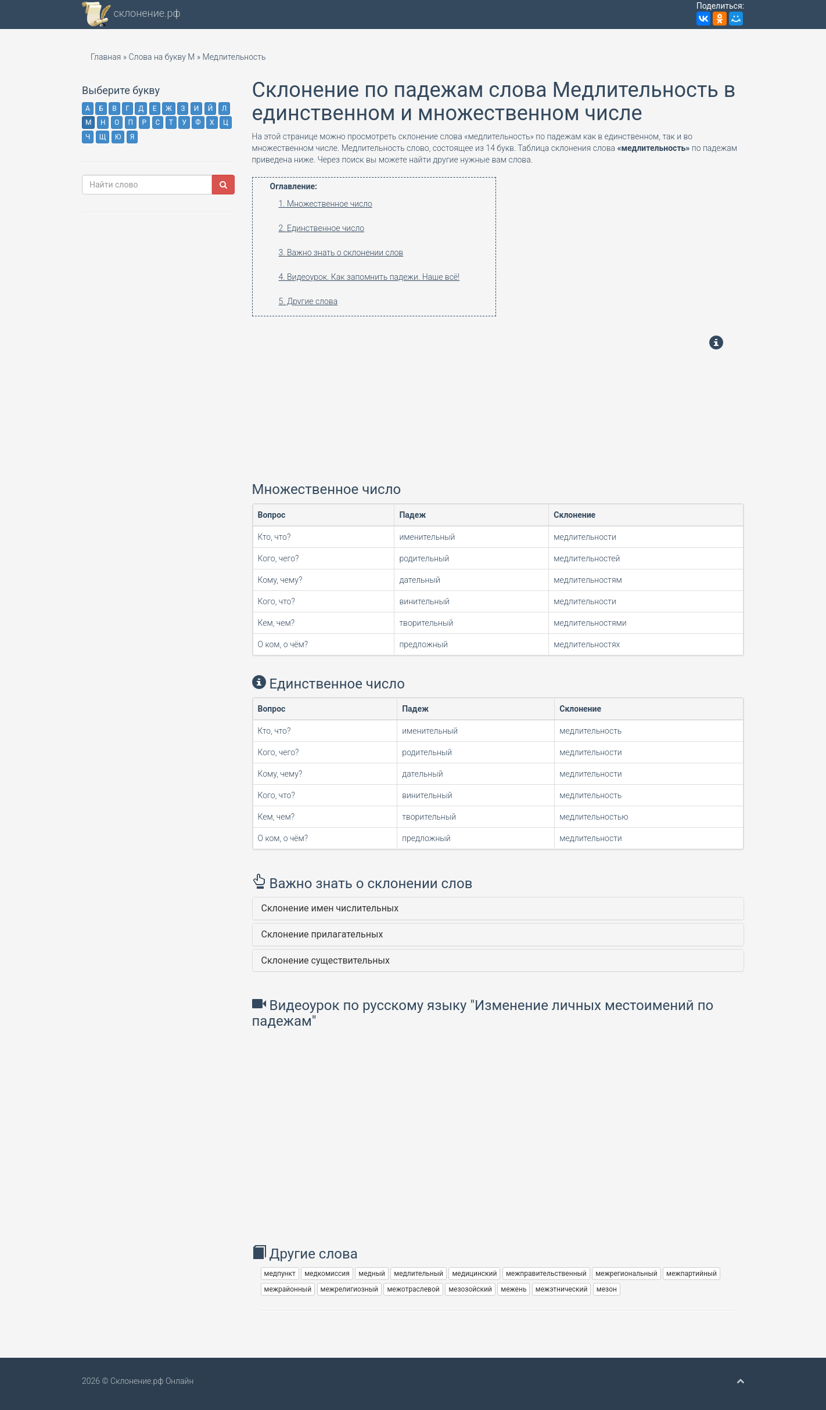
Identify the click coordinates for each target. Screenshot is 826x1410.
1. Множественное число (325, 203)
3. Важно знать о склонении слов (341, 252)
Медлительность (234, 57)
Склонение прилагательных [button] (322, 934)
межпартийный (691, 1274)
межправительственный (546, 1274)
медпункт (280, 1274)
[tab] (498, 908)
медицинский (474, 1274)
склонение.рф (131, 14)
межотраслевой (413, 1289)
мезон (607, 1289)
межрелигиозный (350, 1289)
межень (513, 1289)
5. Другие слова (308, 301)
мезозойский (470, 1289)
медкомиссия (327, 1274)
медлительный (418, 1274)
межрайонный (288, 1289)
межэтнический (562, 1289)
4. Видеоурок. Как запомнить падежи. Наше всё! (369, 277)
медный (371, 1274)
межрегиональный (626, 1274)
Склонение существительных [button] (325, 960)
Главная (106, 57)
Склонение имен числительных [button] (330, 908)
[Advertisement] (384, 397)
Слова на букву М (161, 57)
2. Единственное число (322, 228)
